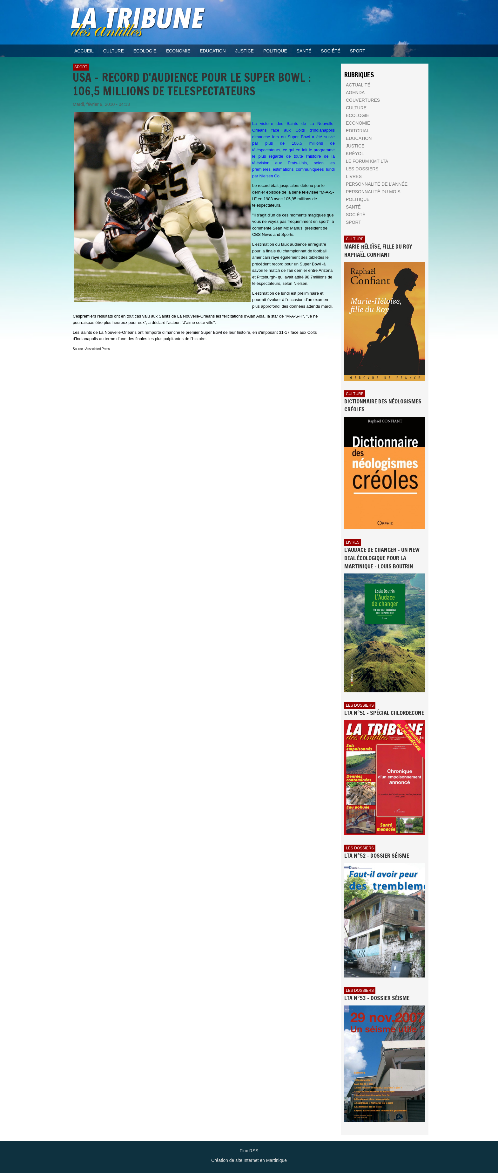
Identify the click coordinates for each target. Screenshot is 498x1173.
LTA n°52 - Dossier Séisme (376, 855)
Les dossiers (360, 705)
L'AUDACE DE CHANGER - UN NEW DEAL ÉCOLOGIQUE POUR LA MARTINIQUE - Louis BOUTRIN (382, 557)
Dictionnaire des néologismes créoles (382, 405)
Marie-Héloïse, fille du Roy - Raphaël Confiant (380, 250)
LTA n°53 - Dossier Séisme (376, 998)
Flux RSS (248, 1150)
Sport (80, 67)
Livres (353, 542)
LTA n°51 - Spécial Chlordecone (384, 713)
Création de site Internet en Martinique (249, 1160)
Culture (355, 239)
